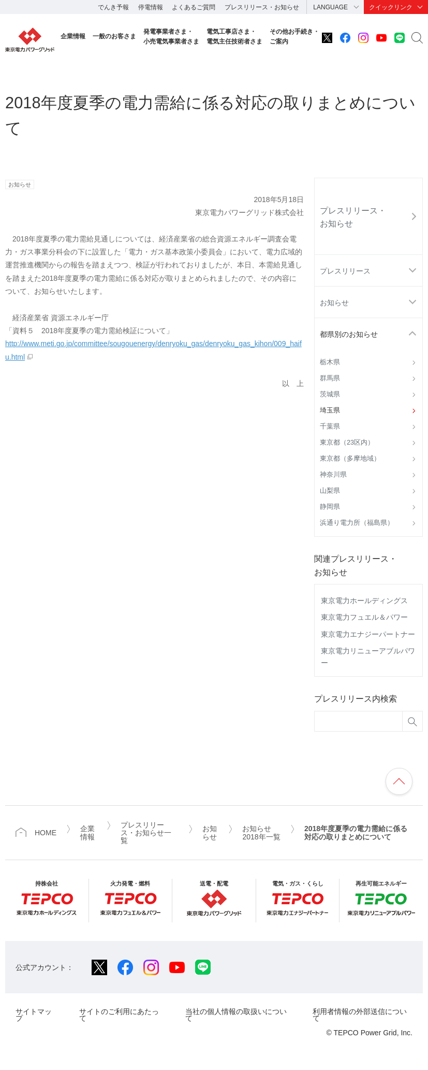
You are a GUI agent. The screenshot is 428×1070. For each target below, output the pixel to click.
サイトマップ (34, 1014)
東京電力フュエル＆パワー (364, 617)
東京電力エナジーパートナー (368, 634)
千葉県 (330, 426)
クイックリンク (390, 7)
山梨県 (330, 490)
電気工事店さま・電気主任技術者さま (234, 36)
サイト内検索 (417, 38)
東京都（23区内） (347, 442)
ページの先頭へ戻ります (399, 781)
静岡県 (330, 506)
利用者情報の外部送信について (360, 1014)
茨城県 (330, 394)
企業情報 (73, 36)
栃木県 (330, 362)
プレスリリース (345, 271)
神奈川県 (333, 474)
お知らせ (334, 302)
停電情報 (150, 7)
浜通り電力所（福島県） (357, 522)
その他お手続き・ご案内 (294, 36)
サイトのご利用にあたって (119, 1014)
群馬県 (330, 378)
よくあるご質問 (193, 7)
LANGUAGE (330, 7)
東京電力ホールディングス (364, 600)
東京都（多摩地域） (350, 458)
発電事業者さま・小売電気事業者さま (171, 36)
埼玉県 (330, 410)
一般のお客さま (114, 36)
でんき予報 (113, 7)
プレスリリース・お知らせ (262, 7)
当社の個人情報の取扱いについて (236, 1014)
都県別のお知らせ (349, 334)
